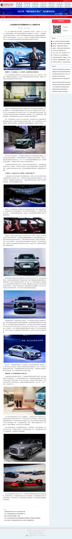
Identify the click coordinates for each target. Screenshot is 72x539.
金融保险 (67, 4)
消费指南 (35, 4)
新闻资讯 (27, 2)
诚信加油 (67, 6)
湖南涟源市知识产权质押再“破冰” (58, 76)
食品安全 (67, 2)
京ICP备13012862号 (42, 535)
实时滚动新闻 (3, 16)
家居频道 (51, 6)
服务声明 (43, 530)
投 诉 (2, 0)
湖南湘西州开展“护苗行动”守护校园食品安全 (61, 78)
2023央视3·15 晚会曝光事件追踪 (59, 50)
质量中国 (51, 2)
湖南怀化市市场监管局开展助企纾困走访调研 (61, 82)
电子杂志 (19, 6)
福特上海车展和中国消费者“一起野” (30, 16)
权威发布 (43, 4)
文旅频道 (59, 6)
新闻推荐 (54, 38)
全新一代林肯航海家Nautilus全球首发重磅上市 (13, 16)
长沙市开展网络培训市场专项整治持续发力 (60, 86)
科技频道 (35, 6)
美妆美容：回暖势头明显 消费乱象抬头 (60, 45)
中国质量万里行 (29, 530)
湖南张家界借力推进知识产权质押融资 (60, 91)
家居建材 (59, 4)
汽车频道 (27, 6)
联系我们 (39, 530)
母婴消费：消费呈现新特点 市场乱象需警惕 (61, 43)
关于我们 (34, 530)
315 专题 (27, 4)
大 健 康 (59, 2)
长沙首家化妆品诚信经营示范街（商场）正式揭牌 (62, 73)
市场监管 (19, 4)
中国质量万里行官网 (67, 0)
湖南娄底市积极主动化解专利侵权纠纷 (60, 89)
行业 (16, 19)
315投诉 (19, 2)
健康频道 (43, 6)
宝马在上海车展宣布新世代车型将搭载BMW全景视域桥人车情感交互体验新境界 (53, 16)
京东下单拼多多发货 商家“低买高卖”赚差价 (61, 41)
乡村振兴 (51, 4)
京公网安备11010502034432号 (31, 535)
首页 (6, 19)
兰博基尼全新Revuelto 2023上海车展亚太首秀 (14, 511)
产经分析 (43, 2)
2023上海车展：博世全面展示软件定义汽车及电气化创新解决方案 (19, 520)
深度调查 (35, 2)
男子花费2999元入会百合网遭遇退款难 (60, 55)
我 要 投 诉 (61, 21)
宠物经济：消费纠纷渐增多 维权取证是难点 (61, 48)
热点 (13, 19)
